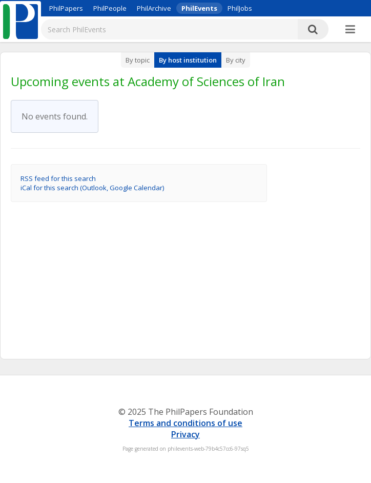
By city (235, 60)
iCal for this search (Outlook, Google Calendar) (92, 187)
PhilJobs (240, 8)
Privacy (185, 434)
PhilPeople (110, 8)
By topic (138, 60)
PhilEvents (199, 8)
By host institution (188, 60)
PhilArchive (154, 8)
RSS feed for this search (58, 178)
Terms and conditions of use (185, 423)
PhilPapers (66, 8)
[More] (350, 29)
